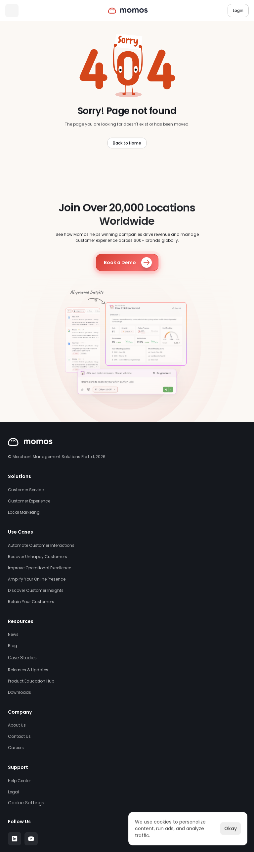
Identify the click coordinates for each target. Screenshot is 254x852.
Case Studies (22, 657)
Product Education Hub (31, 681)
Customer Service (26, 490)
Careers (16, 747)
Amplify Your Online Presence (36, 579)
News (13, 634)
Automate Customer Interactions (41, 545)
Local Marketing (24, 512)
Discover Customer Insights (36, 590)
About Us (17, 725)
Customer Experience (29, 501)
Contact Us (19, 736)
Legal (13, 792)
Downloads (19, 692)
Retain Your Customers (31, 601)
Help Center (19, 780)
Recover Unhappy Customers (37, 556)
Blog (12, 645)
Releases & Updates (28, 670)
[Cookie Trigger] (26, 802)
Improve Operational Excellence (39, 568)
